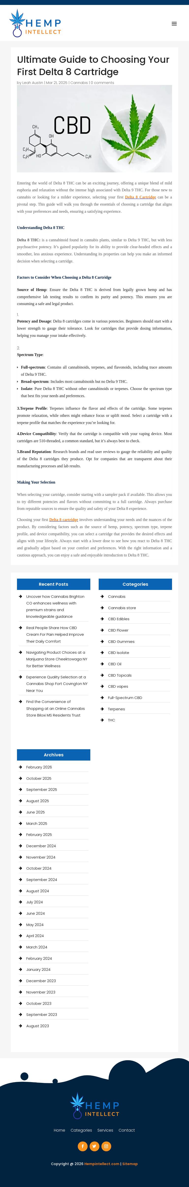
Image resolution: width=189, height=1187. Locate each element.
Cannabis (79, 82)
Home (59, 1131)
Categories (81, 1131)
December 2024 (41, 845)
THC (111, 720)
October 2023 (38, 1003)
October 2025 (38, 778)
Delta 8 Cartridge (140, 197)
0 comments (102, 82)
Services (105, 1131)
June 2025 (35, 812)
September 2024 (41, 879)
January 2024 (38, 969)
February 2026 (39, 767)
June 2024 (35, 913)
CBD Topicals (120, 675)
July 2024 (34, 902)
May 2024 (35, 924)
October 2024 (38, 868)
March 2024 (36, 947)
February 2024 (39, 958)
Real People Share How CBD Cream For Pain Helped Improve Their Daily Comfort (55, 634)
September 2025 (41, 789)
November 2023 (40, 992)
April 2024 (35, 935)
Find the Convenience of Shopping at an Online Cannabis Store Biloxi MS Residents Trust (55, 708)
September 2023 (41, 1014)
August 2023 (37, 1025)
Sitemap (130, 1163)
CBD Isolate (118, 652)
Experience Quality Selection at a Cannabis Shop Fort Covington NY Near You (57, 683)
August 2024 (37, 891)
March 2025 (36, 823)
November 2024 (40, 857)
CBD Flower (118, 630)
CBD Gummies (121, 641)
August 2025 (37, 800)
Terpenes (116, 709)
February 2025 (39, 834)
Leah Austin (32, 82)
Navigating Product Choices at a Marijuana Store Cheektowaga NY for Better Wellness (56, 659)
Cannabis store (122, 607)
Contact (127, 1131)
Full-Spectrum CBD (125, 697)
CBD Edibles (118, 618)
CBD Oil (114, 664)
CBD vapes (118, 686)
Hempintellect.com (101, 1163)
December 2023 (41, 980)
